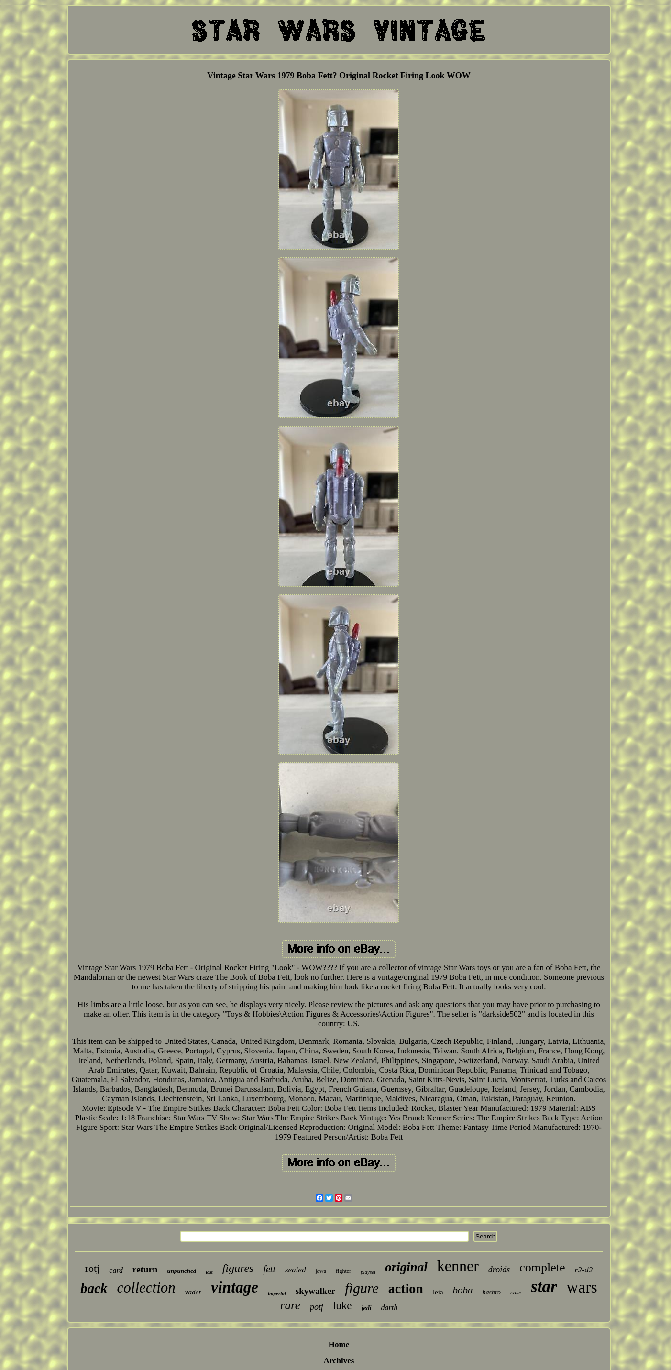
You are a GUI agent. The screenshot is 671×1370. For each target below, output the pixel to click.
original (406, 1267)
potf (316, 1307)
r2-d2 (583, 1269)
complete (542, 1267)
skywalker (315, 1291)
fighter (343, 1271)
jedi (367, 1308)
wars (582, 1287)
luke (342, 1306)
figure (362, 1288)
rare (290, 1305)
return (144, 1269)
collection (146, 1287)
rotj (92, 1268)
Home (339, 1344)
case (515, 1292)
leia (438, 1292)
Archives (339, 1360)
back (93, 1288)
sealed (295, 1269)
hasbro (492, 1292)
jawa (320, 1271)
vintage (234, 1287)
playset (368, 1272)
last (209, 1272)
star (544, 1286)
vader (193, 1292)
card (116, 1270)
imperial (277, 1293)
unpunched (181, 1270)
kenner (458, 1265)
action (405, 1288)
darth (389, 1308)
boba (463, 1290)
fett (269, 1269)
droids (499, 1269)
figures (238, 1268)
